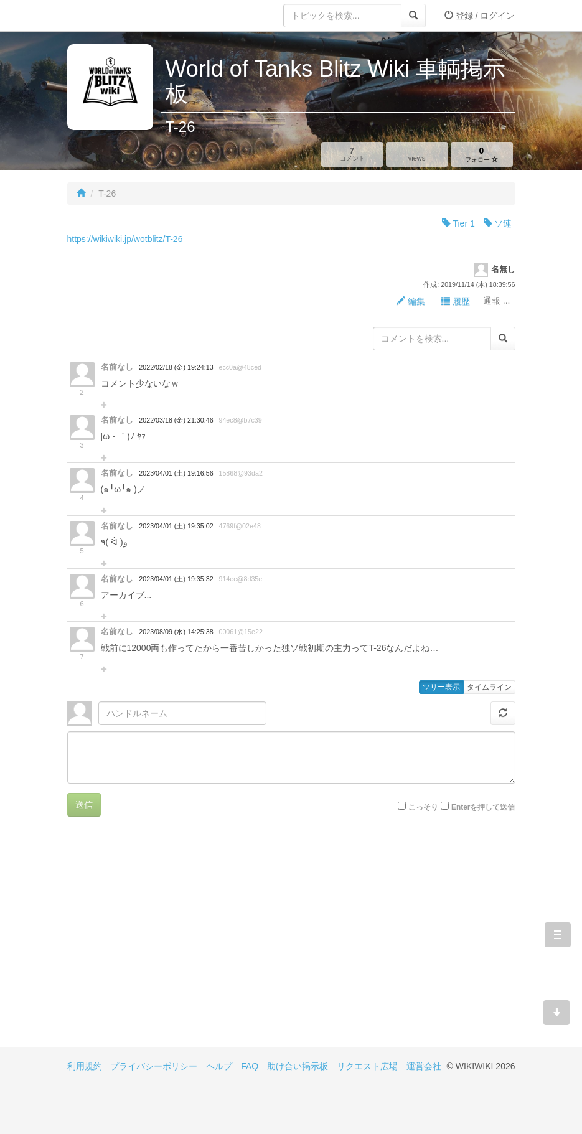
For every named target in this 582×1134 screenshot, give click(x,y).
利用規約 (84, 1066)
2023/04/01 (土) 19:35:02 (176, 526)
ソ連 (498, 223)
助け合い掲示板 (297, 1066)
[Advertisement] (179, 941)
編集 (411, 301)
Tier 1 (458, 223)
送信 (84, 805)
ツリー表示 (441, 687)
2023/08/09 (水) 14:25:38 (176, 631)
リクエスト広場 (367, 1066)
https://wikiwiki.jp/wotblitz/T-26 (125, 239)
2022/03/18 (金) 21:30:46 (176, 420)
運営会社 (423, 1066)
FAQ (249, 1066)
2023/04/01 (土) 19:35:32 (176, 579)
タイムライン (489, 687)
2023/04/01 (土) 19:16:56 (176, 473)
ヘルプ (219, 1066)
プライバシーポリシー (153, 1066)
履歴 (455, 301)
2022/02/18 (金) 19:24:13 (176, 367)
